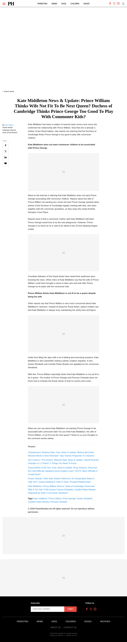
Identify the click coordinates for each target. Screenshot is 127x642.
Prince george (69, 498)
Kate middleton (40, 498)
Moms (54, 3)
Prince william (54, 498)
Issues (86, 3)
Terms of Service (56, 635)
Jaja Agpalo (9, 125)
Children (74, 3)
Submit (70, 609)
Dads (63, 3)
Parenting (42, 3)
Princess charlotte (58, 502)
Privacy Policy (71, 635)
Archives (105, 621)
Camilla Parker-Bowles (38, 502)
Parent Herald (9, 91)
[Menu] (4, 4)
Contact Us (70, 627)
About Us (55, 627)
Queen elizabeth (84, 498)
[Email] (5, 163)
